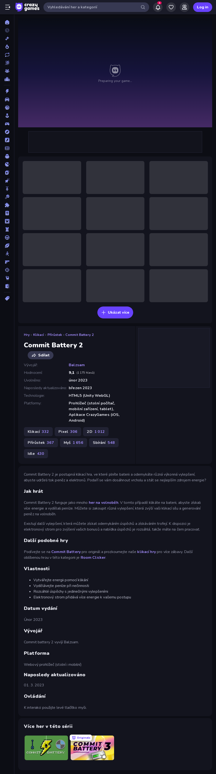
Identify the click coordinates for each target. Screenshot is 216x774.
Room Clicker (93, 557)
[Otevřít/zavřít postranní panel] (7, 7)
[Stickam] (7, 254)
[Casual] (7, 116)
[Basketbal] (7, 107)
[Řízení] (7, 237)
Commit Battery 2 (79, 335)
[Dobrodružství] (7, 132)
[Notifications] (158, 7)
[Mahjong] (7, 213)
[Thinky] (7, 278)
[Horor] (7, 156)
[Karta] (7, 172)
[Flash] (7, 140)
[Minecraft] (7, 221)
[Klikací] (7, 181)
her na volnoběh (103, 502)
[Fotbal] (7, 148)
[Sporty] (7, 246)
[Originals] (7, 63)
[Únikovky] (7, 286)
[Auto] (7, 99)
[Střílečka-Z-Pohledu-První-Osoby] (7, 262)
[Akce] (7, 91)
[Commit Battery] (46, 748)
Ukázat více (115, 312)
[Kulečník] (7, 197)
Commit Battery (66, 551)
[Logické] (7, 205)
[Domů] (7, 22)
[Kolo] (7, 189)
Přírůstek (54, 335)
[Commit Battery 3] (92, 748)
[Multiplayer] (7, 71)
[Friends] (184, 7)
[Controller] (7, 124)
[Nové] (7, 38)
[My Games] (171, 7)
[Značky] (7, 298)
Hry (27, 335)
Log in (202, 7)
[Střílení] (7, 270)
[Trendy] (7, 47)
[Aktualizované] (7, 55)
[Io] (7, 164)
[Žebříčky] (7, 79)
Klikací (38, 335)
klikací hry (146, 551)
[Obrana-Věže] (7, 229)
